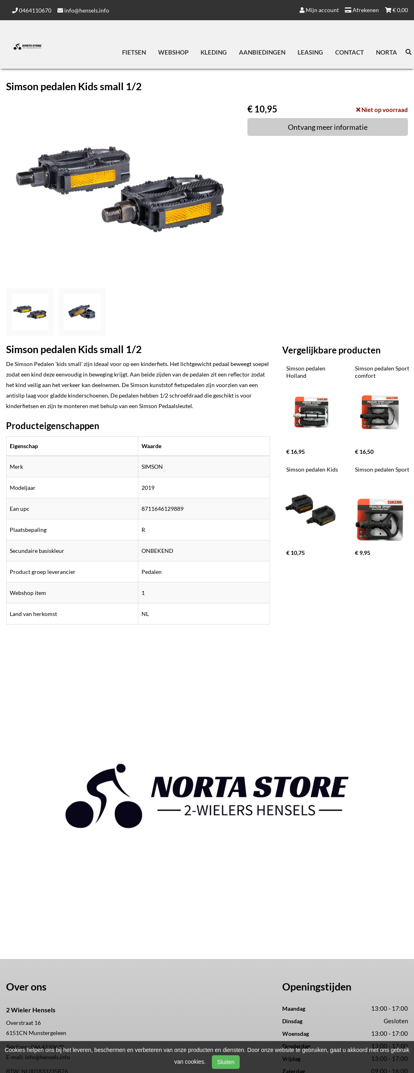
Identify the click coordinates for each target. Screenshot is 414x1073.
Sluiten (225, 1062)
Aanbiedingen (262, 52)
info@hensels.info (83, 10)
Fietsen (134, 52)
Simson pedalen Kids (312, 469)
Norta (386, 52)
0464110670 (31, 10)
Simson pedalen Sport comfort (382, 372)
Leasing (310, 52)
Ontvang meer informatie (328, 127)
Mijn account (319, 9)
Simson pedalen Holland (306, 372)
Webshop (173, 52)
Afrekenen (362, 9)
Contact (349, 52)
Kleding (214, 52)
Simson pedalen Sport (382, 469)
